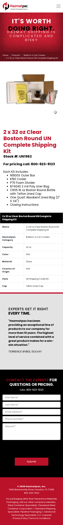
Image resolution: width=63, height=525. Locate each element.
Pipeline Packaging (30, 511)
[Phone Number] (31, 419)
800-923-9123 (31, 492)
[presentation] (28, 447)
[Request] (31, 431)
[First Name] (31, 397)
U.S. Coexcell (44, 515)
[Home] (15, 6)
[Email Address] (31, 412)
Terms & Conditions (39, 518)
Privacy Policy (20, 518)
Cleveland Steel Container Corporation (31, 507)
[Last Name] (31, 405)
